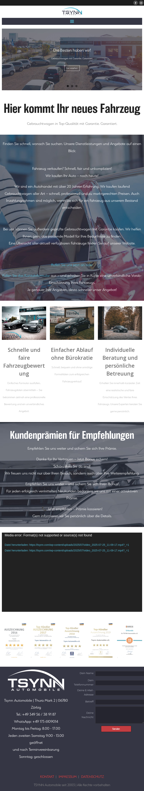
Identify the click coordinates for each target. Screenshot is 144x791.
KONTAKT (47, 776)
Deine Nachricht (87, 715)
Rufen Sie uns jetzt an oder (72, 265)
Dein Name (87, 673)
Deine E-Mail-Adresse (85, 692)
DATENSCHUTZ (92, 776)
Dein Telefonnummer (83, 682)
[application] (72, 572)
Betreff (89, 701)
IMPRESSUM (68, 776)
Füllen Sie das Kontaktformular (26, 275)
